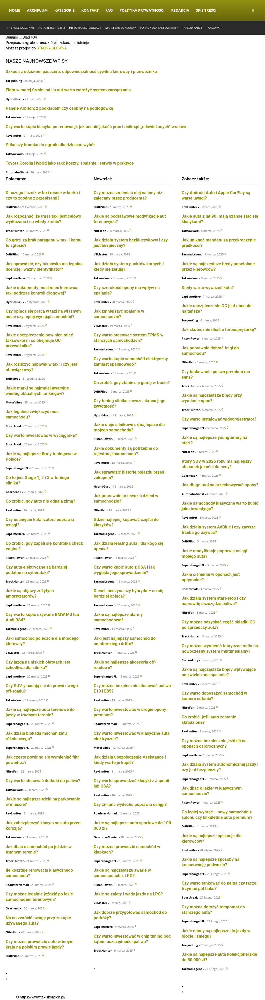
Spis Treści (206, 10)
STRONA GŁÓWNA (52, 48)
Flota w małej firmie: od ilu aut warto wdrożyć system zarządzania (68, 89)
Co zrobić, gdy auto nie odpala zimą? (40, 501)
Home (14, 10)
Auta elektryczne (52, 28)
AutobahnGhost (17, 172)
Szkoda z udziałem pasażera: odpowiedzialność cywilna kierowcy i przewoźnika (81, 71)
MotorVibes (14, 402)
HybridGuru (14, 99)
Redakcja (180, 10)
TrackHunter (15, 231)
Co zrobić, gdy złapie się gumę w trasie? (132, 382)
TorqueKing (14, 81)
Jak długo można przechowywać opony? (220, 484)
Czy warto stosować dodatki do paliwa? (43, 780)
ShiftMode (13, 378)
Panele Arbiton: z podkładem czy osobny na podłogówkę (59, 108)
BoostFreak (14, 426)
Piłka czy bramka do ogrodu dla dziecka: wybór (50, 144)
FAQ (109, 10)
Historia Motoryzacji (85, 28)
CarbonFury (190, 660)
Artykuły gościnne (20, 28)
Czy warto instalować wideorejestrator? (219, 419)
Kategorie (64, 10)
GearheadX (13, 492)
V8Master (12, 653)
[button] (253, 10)
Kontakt (90, 10)
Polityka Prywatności (142, 10)
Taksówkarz (14, 117)
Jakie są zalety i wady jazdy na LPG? (128, 894)
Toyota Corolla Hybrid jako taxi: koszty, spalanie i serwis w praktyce (70, 163)
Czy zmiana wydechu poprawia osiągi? (130, 804)
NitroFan (12, 771)
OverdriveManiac (106, 837)
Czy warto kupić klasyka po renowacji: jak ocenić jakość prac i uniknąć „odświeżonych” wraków (96, 126)
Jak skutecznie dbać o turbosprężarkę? (219, 329)
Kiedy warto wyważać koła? (208, 287)
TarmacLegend (16, 629)
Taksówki (213, 28)
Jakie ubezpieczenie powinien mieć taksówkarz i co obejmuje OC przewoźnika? (39, 340)
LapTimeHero (15, 278)
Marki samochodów (120, 28)
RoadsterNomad (17, 885)
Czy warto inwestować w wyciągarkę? (41, 435)
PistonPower (15, 558)
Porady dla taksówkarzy (159, 28)
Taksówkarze (192, 28)
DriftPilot (12, 207)
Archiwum (37, 10)
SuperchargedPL (17, 468)
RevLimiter (13, 135)
